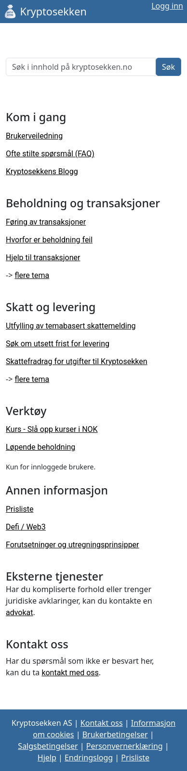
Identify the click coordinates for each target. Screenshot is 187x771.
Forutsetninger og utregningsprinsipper (72, 544)
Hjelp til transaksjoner (43, 257)
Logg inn (167, 5)
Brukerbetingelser (115, 734)
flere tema (31, 275)
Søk (168, 67)
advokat (19, 612)
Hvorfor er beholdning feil (49, 239)
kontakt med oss (69, 672)
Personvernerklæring (124, 746)
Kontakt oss (101, 723)
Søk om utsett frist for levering (57, 343)
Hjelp (47, 757)
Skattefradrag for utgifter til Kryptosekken (76, 361)
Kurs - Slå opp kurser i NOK (52, 429)
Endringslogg (89, 757)
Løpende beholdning (40, 447)
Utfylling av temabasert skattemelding (71, 325)
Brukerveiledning (34, 135)
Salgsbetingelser (48, 746)
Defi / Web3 (26, 526)
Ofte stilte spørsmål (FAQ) (50, 153)
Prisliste (19, 509)
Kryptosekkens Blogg (42, 171)
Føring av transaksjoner (46, 222)
